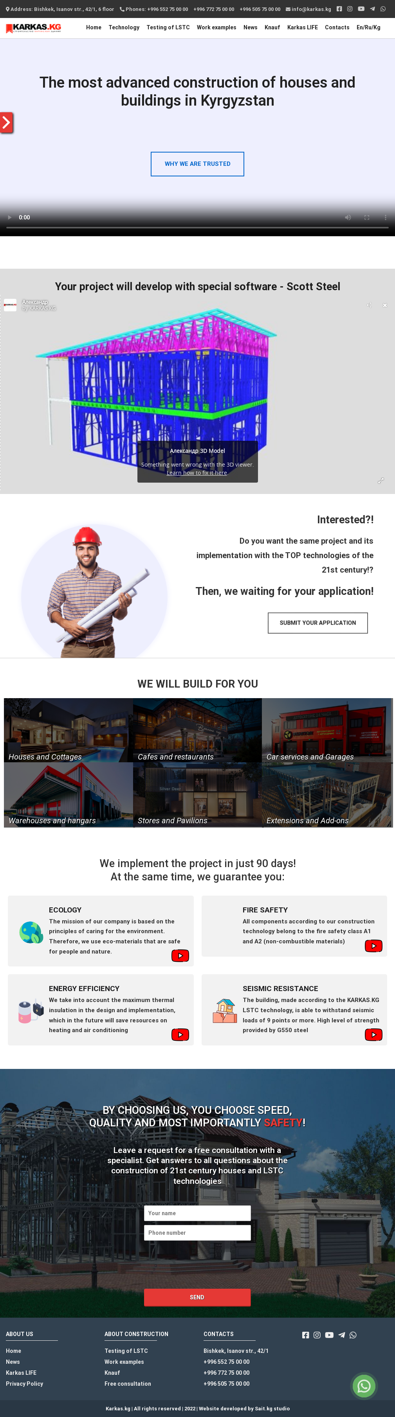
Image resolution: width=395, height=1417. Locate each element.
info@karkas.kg (308, 9)
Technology (123, 27)
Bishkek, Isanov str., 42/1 (236, 1351)
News (250, 27)
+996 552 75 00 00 (226, 1362)
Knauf (272, 27)
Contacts (337, 27)
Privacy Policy (24, 1384)
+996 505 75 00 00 (260, 9)
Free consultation (128, 1384)
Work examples (216, 27)
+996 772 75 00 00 (213, 9)
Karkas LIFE (302, 27)
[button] (318, 623)
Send (197, 1297)
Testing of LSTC (168, 27)
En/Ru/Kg (369, 27)
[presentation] (203, 1275)
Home (93, 27)
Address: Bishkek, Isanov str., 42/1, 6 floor (60, 9)
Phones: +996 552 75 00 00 (154, 9)
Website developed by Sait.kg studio (244, 1409)
